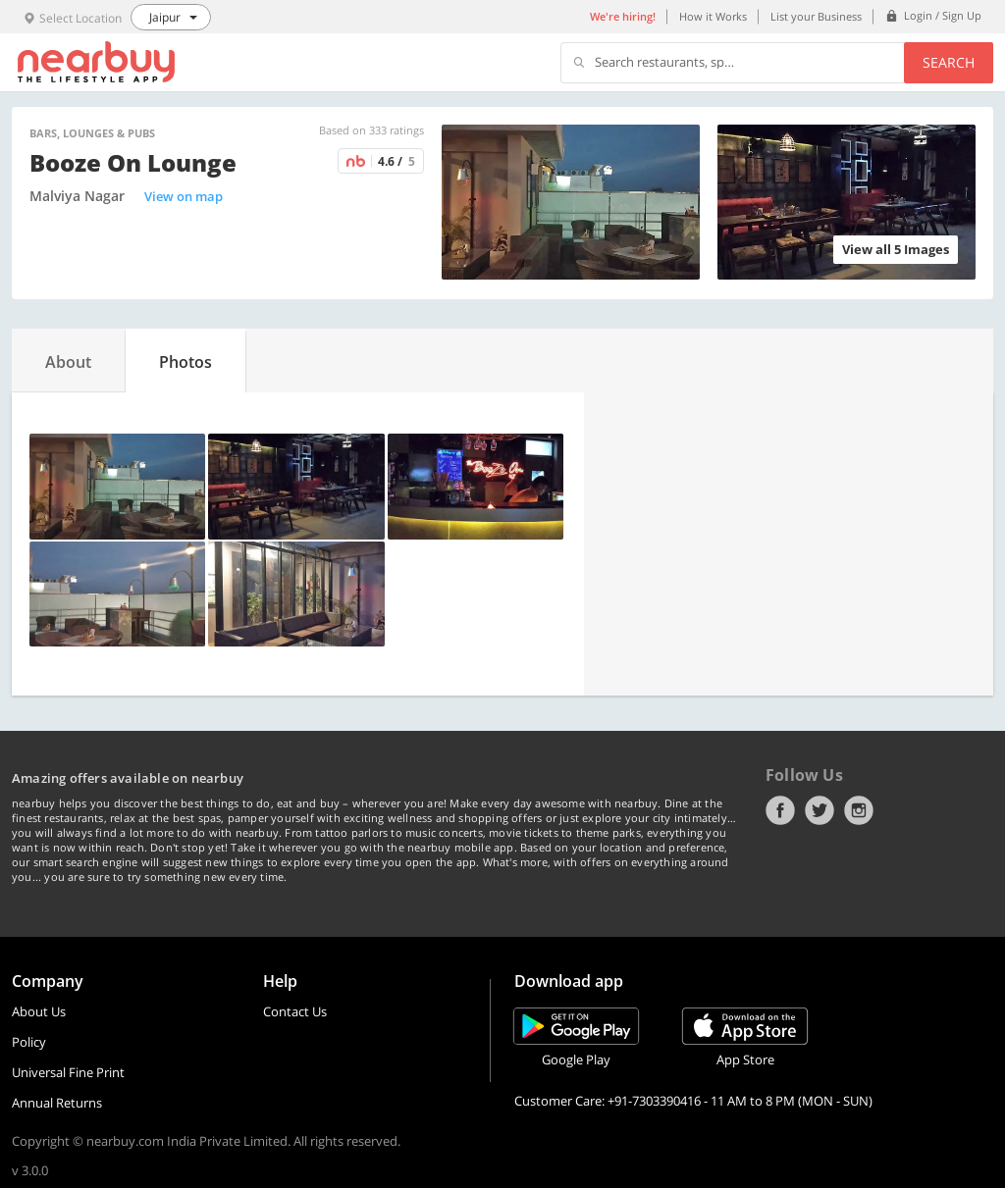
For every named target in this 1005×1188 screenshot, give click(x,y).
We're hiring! (623, 16)
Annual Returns (57, 1102)
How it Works (713, 16)
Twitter (819, 810)
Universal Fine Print (68, 1072)
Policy (29, 1042)
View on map (183, 196)
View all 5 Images (895, 249)
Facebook (780, 810)
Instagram (858, 810)
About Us (39, 1011)
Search (949, 62)
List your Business (816, 16)
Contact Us (295, 1011)
